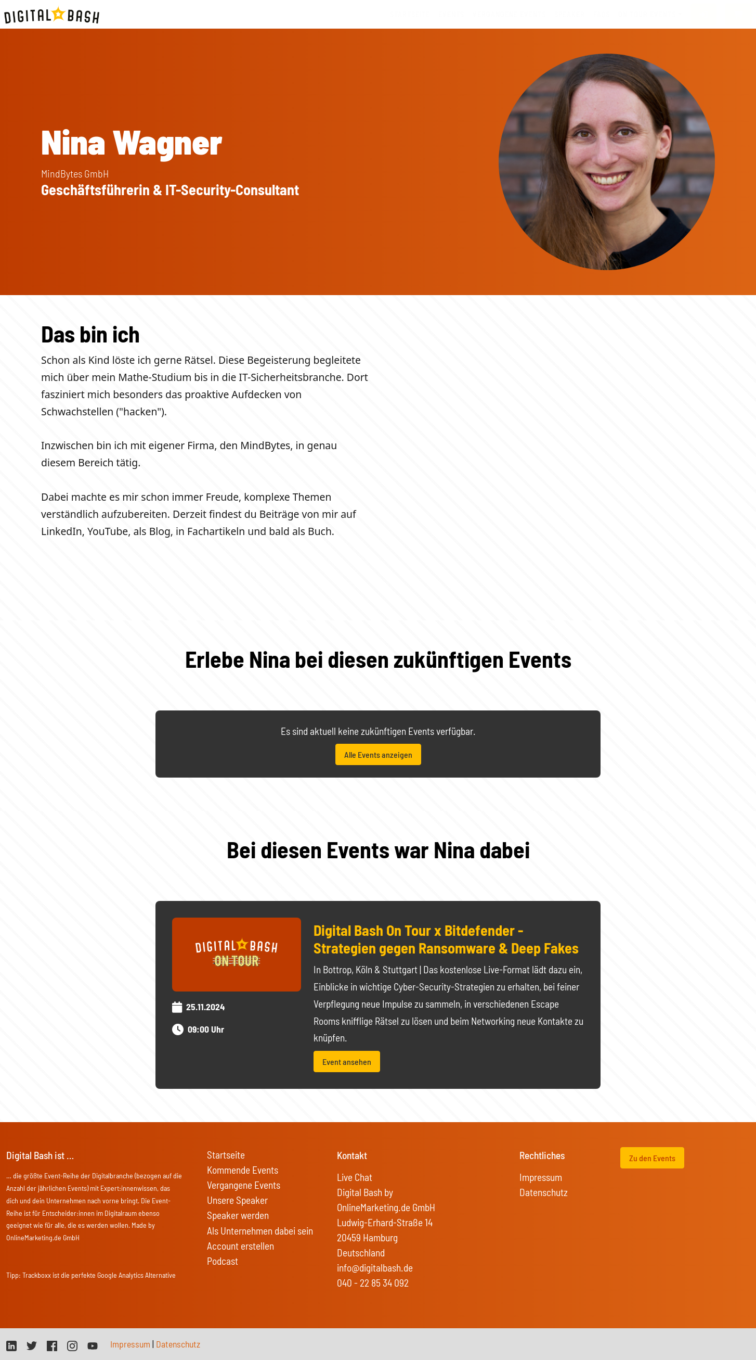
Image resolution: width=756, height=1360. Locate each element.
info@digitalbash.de (375, 1268)
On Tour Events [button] (647, 14)
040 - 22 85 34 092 (373, 1283)
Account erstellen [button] (240, 1246)
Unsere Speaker (237, 1200)
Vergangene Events (243, 1185)
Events (451, 14)
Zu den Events (652, 1158)
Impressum (540, 1177)
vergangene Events (509, 14)
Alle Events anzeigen (378, 754)
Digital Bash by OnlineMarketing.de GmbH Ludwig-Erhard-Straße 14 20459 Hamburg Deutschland (386, 1222)
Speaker (569, 14)
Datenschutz (543, 1192)
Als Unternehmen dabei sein (260, 1231)
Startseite (410, 14)
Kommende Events (242, 1170)
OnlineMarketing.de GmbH (43, 1237)
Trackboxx (36, 1274)
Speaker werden (238, 1215)
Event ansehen (346, 1061)
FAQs (601, 14)
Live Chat (354, 1177)
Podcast (222, 1261)
